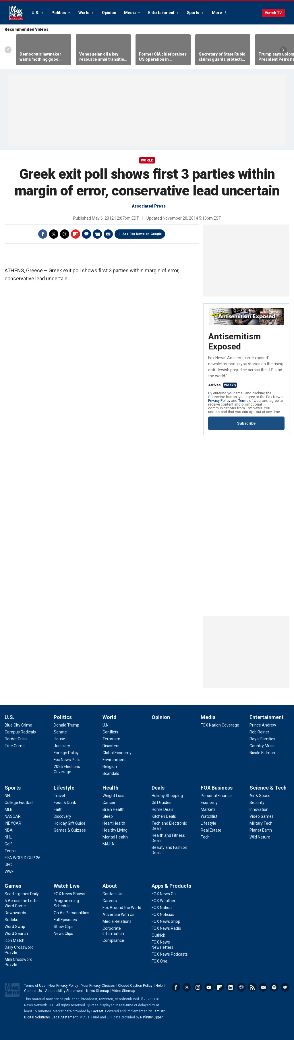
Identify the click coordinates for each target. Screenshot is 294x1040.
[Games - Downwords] (15, 912)
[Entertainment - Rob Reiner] (259, 732)
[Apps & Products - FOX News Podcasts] (170, 954)
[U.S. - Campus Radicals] (20, 732)
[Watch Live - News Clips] (63, 933)
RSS (252, 987)
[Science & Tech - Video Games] (261, 816)
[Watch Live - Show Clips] (64, 926)
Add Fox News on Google (142, 234)
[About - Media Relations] (116, 921)
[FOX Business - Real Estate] (211, 830)
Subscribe (246, 423)
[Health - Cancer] (108, 802)
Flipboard (75, 234)
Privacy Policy (219, 400)
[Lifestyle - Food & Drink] (65, 802)
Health (110, 788)
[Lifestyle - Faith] (58, 809)
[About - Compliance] (113, 940)
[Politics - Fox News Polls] (67, 759)
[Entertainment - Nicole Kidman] (262, 752)
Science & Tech (268, 788)
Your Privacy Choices (98, 986)
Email (108, 234)
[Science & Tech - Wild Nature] (259, 837)
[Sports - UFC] (8, 864)
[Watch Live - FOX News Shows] (69, 893)
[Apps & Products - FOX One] (159, 961)
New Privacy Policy (63, 986)
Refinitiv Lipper (151, 1017)
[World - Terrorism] (111, 739)
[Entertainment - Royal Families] (262, 739)
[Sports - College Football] (19, 802)
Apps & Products (171, 886)
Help (159, 986)
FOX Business (217, 788)
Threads (64, 234)
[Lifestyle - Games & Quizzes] (70, 830)
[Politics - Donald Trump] (66, 725)
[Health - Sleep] (107, 816)
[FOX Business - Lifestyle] (208, 823)
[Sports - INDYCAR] (13, 823)
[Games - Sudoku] (11, 919)
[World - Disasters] (110, 746)
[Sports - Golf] (8, 844)
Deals (158, 788)
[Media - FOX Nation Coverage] (220, 725)
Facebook (42, 234)
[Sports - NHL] (8, 837)
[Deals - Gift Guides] (161, 802)
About (109, 886)
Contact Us (33, 991)
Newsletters (263, 987)
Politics (59, 12)
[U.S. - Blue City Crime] (18, 725)
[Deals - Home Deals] (162, 809)
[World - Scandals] (110, 773)
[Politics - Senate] (60, 732)
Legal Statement (65, 1017)
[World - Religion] (109, 766)
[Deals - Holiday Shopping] (167, 795)
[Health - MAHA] (108, 844)
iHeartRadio (285, 987)
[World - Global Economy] (116, 752)
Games (13, 886)
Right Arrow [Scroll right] (283, 49)
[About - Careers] (109, 900)
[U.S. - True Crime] (15, 746)
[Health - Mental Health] (115, 837)
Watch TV (273, 13)
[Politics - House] (59, 739)
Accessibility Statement (64, 991)
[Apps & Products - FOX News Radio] (166, 928)
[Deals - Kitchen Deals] (164, 816)
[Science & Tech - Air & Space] (259, 795)
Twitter (53, 234)
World (84, 12)
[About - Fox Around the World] (121, 907)
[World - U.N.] (105, 725)
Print (97, 234)
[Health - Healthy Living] (114, 830)
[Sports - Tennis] (11, 851)
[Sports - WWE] (9, 871)
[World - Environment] (114, 759)
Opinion (109, 12)
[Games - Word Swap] (15, 926)
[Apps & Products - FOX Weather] (163, 900)
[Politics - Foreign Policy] (66, 752)
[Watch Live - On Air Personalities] (71, 912)
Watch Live (67, 886)
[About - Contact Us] (112, 893)
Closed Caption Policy (135, 986)
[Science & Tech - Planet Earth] (260, 830)
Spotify (274, 987)
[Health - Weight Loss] (113, 795)
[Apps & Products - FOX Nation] (162, 907)
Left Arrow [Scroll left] (8, 49)
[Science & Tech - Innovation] (258, 809)
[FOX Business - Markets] (208, 809)
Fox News (16, 13)
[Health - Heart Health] (113, 823)
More (217, 12)
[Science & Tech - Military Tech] (260, 823)
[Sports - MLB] (9, 809)
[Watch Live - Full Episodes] (65, 919)
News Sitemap (97, 991)
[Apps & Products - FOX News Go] (164, 893)
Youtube (208, 987)
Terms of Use (249, 400)
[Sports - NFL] (8, 795)
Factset (97, 1011)
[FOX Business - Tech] (205, 837)
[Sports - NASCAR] (13, 816)
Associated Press (149, 206)
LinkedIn (230, 987)
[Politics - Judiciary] (62, 746)
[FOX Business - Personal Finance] (216, 795)
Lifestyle (64, 788)
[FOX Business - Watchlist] (209, 816)
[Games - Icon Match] (14, 940)
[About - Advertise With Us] (118, 914)
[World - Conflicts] (110, 732)
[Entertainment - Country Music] (262, 746)
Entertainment (161, 12)
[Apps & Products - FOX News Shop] (166, 921)
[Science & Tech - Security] (256, 802)
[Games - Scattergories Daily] (22, 893)
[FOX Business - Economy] (209, 802)
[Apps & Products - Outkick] (158, 935)
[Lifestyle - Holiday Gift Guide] (70, 823)
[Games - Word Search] (16, 933)
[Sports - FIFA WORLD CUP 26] (22, 857)
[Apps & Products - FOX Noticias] (163, 914)
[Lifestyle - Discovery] (62, 816)
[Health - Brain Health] (113, 809)
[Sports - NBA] (9, 830)
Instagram (198, 987)
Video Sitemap (123, 991)
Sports (193, 12)
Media (130, 12)
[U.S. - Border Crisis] (16, 739)
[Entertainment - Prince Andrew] (262, 725)
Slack (241, 987)
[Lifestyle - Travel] (59, 795)
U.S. (36, 12)
